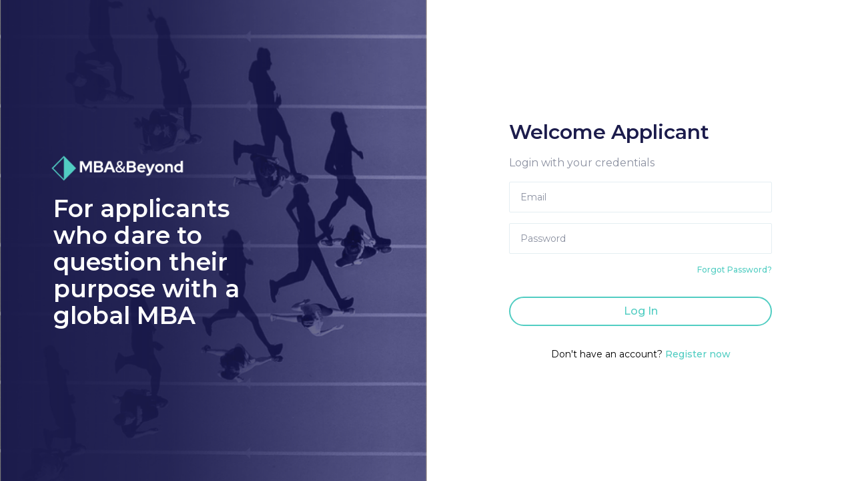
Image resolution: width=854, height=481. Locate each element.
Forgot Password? (734, 270)
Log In (641, 311)
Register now (698, 354)
